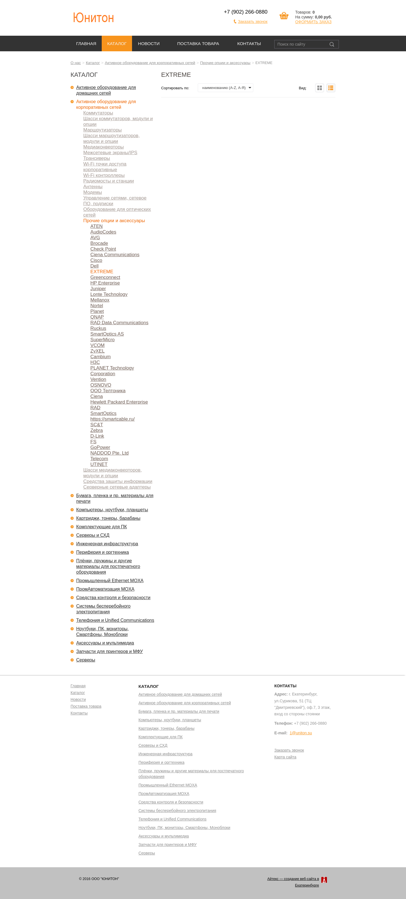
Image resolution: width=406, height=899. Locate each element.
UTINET (98, 464)
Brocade (99, 243)
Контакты (249, 43)
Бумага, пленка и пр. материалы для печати (114, 498)
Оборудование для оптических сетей (117, 212)
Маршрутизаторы (102, 130)
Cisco (96, 260)
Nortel (96, 305)
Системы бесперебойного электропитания (103, 609)
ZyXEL (97, 351)
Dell (94, 266)
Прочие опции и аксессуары (225, 63)
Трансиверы (96, 158)
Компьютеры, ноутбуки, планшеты (112, 509)
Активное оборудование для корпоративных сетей (150, 63)
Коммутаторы (98, 113)
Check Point (103, 249)
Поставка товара (198, 43)
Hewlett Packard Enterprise (119, 402)
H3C (95, 362)
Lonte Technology (108, 294)
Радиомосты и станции (108, 181)
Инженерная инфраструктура (107, 543)
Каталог (116, 43)
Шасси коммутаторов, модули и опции (118, 121)
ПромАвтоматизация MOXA (105, 589)
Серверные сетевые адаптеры (117, 487)
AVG (95, 237)
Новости (149, 43)
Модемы (92, 192)
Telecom (99, 458)
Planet (97, 311)
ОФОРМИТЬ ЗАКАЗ (313, 22)
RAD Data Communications (119, 322)
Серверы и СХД (92, 535)
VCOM (97, 345)
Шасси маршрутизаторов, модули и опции (111, 138)
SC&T (96, 424)
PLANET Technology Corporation (112, 370)
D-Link (97, 436)
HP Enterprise (105, 283)
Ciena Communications (114, 254)
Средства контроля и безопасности (113, 597)
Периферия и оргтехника (102, 552)
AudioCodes (103, 232)
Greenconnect (105, 277)
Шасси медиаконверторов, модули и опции (112, 472)
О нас (76, 63)
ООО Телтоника (108, 390)
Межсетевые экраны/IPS (110, 152)
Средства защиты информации (117, 481)
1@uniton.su (301, 733)
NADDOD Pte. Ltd (109, 453)
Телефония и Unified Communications (115, 620)
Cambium (100, 356)
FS (93, 441)
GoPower (100, 447)
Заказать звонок (253, 21)
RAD (95, 407)
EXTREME (101, 271)
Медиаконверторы (103, 147)
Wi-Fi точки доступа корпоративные (104, 166)
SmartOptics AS (107, 334)
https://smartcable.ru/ (112, 419)
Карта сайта (285, 757)
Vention (98, 379)
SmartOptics (103, 413)
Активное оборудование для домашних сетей (106, 90)
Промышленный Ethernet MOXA (109, 580)
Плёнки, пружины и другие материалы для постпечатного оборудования (108, 566)
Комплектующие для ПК (101, 526)
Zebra (96, 430)
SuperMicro (102, 339)
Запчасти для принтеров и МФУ (109, 651)
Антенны (93, 186)
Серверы (85, 660)
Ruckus (98, 328)
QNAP (97, 317)
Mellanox (99, 300)
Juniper (98, 288)
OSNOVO (100, 385)
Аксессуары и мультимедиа (105, 643)
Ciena (96, 396)
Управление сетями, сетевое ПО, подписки (114, 200)
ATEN (96, 226)
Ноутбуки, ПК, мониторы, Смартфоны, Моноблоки (102, 631)
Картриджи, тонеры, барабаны (108, 518)
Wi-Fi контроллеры (104, 175)
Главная (86, 43)
